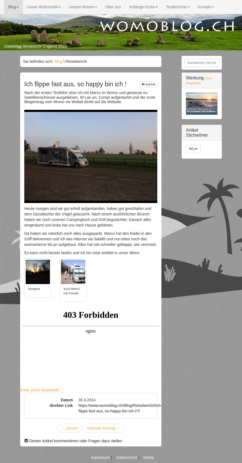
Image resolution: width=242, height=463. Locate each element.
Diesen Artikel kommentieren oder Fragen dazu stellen (73, 441)
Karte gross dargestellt (39, 390)
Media (148, 457)
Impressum (101, 457)
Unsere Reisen (83, 7)
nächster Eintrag (103, 428)
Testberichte (177, 7)
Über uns (113, 7)
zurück (149, 84)
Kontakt (206, 7)
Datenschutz (127, 457)
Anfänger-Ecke (143, 7)
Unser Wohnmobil (43, 7)
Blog (13, 7)
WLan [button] (193, 149)
